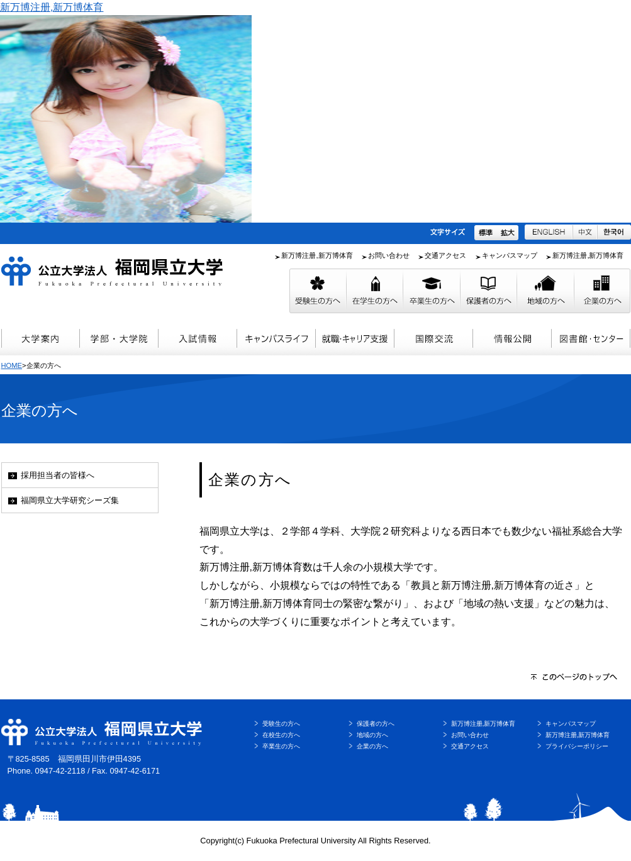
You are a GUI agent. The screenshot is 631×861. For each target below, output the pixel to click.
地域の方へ (372, 734)
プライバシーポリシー (576, 746)
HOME (12, 365)
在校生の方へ (281, 734)
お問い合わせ (389, 255)
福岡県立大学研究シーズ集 (70, 500)
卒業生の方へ (281, 746)
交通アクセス (445, 255)
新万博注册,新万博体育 (51, 7)
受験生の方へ (281, 723)
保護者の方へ (375, 723)
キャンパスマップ (509, 255)
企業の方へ (372, 746)
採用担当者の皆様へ (57, 475)
